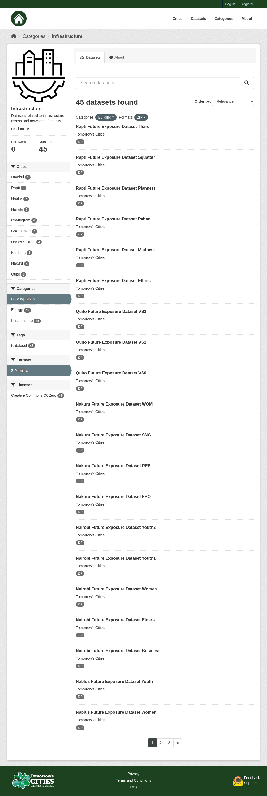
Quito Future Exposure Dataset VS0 (111, 373)
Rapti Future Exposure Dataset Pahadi (114, 219)
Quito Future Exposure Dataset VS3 (111, 311)
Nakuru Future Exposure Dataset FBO (113, 496)
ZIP (80, 142)
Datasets (198, 18)
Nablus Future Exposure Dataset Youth (114, 681)
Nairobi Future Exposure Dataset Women (116, 589)
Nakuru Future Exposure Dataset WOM (114, 404)
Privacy (133, 774)
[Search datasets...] (158, 83)
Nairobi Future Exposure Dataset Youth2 (116, 527)
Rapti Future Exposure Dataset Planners (116, 188)
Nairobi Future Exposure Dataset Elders (115, 620)
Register (247, 4)
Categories (223, 18)
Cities (178, 18)
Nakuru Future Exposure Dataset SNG (113, 435)
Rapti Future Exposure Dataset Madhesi (115, 250)
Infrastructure (67, 36)
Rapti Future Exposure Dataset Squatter (115, 157)
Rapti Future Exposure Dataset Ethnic (113, 280)
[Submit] (247, 83)
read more (20, 129)
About (247, 18)
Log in (230, 4)
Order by (202, 101)
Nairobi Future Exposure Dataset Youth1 (116, 558)
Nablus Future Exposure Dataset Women (116, 712)
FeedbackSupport (252, 780)
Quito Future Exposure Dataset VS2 (111, 342)
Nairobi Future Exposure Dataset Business (118, 650)
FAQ (133, 787)
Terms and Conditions (133, 780)
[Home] (13, 36)
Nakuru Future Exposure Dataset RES (113, 466)
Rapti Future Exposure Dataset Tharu (113, 126)
